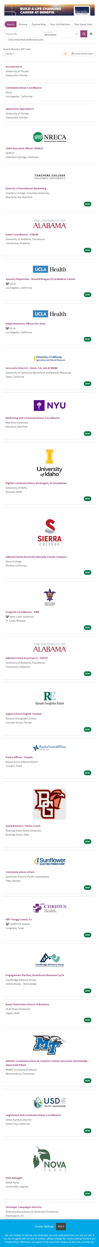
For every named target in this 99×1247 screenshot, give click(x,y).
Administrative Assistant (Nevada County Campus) (36, 556)
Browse (23, 24)
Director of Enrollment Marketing (26, 188)
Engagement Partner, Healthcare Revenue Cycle (35, 975)
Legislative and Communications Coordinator (33, 1115)
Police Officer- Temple (19, 757)
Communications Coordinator (24, 87)
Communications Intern (20, 872)
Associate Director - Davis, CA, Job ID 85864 (31, 368)
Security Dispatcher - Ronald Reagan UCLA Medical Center (40, 279)
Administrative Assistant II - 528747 (27, 658)
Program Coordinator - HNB (22, 612)
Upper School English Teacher (24, 713)
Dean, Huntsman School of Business (27, 1004)
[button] (91, 34)
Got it (61, 1226)
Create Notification (82, 53)
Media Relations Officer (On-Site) (25, 323)
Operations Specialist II (20, 108)
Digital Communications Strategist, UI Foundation (36, 483)
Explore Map (39, 24)
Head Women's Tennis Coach (23, 825)
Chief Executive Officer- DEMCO (24, 148)
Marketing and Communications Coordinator (33, 418)
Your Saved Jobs (83, 24)
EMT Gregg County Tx (19, 919)
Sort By (9, 53)
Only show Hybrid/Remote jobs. (26, 39)
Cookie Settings (44, 1226)
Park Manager (14, 1177)
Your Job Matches (60, 24)
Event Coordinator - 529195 (22, 234)
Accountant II (14, 66)
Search (10, 24)
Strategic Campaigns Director (24, 1207)
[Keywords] (23, 34)
